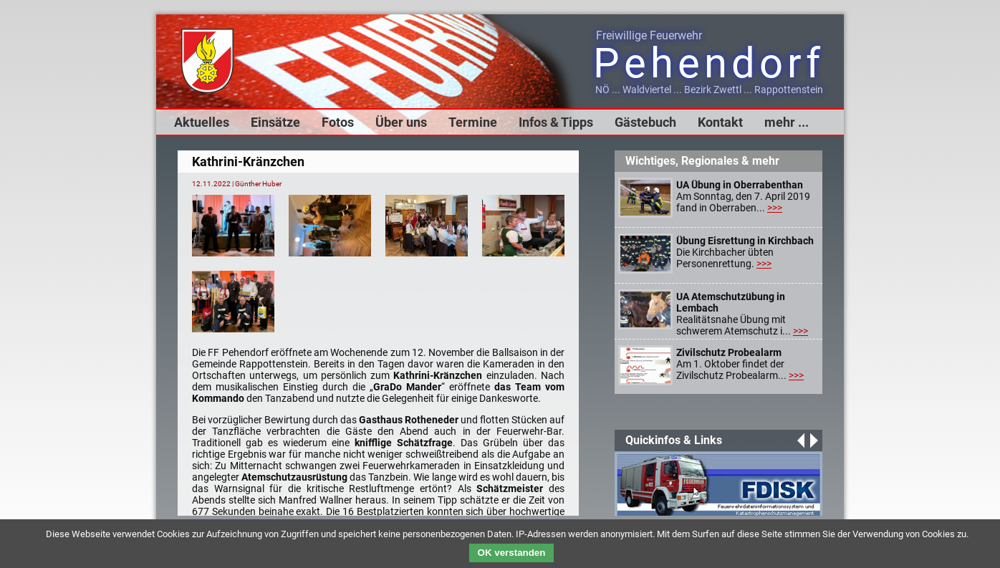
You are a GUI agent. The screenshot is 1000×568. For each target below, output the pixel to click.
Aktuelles (201, 122)
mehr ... (786, 122)
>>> (774, 207)
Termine (472, 122)
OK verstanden (512, 552)
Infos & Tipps (556, 122)
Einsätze (275, 122)
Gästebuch (645, 122)
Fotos (338, 122)
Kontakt (720, 122)
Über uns (401, 122)
